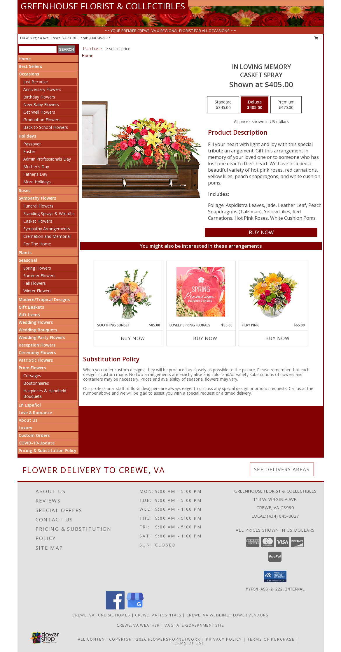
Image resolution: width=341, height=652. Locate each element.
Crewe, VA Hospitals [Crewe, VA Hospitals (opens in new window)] (158, 615)
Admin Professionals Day (47, 159)
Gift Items (29, 314)
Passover (32, 144)
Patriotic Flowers (36, 360)
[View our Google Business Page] (135, 608)
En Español (30, 405)
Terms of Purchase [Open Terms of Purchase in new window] (271, 639)
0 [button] (318, 38)
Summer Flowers (39, 275)
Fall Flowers (34, 283)
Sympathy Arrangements (46, 228)
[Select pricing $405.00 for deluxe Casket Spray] (254, 104)
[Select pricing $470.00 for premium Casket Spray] (286, 104)
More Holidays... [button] (38, 181)
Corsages (32, 375)
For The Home (37, 244)
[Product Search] (38, 49)
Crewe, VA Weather (138, 625)
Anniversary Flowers (42, 89)
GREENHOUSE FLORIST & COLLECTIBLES (102, 6)
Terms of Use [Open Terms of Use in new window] (188, 643)
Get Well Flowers (39, 112)
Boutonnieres (36, 383)
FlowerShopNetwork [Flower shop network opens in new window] (174, 639)
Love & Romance (35, 412)
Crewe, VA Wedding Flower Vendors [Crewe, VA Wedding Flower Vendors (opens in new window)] (227, 615)
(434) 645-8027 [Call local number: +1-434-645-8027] (99, 38)
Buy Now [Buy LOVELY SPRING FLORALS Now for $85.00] (205, 338)
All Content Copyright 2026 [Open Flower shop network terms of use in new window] (112, 639)
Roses (24, 190)
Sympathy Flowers (37, 198)
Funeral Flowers (38, 206)
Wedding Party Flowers (42, 337)
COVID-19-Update (37, 443)
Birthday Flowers (39, 97)
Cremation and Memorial (47, 236)
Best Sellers (30, 66)
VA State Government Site (194, 625)
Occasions (29, 74)
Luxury (25, 427)
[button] (275, 576)
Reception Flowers (37, 345)
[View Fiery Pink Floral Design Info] (273, 291)
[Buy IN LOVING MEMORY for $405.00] (261, 232)
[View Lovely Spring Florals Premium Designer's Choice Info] (200, 291)
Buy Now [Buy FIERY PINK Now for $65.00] (277, 338)
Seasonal (28, 260)
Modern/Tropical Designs (44, 299)
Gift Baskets (31, 307)
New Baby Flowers (41, 104)
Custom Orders (34, 435)
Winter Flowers (37, 291)
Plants (25, 252)
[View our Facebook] (115, 608)
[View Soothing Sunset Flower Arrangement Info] (128, 291)
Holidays (27, 136)
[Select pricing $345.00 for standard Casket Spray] (223, 104)
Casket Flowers (37, 221)
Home (25, 58)
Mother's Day (36, 166)
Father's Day (35, 174)
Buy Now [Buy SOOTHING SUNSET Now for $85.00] (133, 338)
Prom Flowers (32, 367)
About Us (28, 420)
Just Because (35, 82)
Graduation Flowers (41, 119)
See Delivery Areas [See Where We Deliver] (282, 469)
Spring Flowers (37, 268)
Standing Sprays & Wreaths (49, 213)
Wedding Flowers (36, 322)
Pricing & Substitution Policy (47, 450)
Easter (29, 151)
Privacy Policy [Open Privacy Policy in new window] (224, 639)
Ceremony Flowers (37, 352)
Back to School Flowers (45, 127)
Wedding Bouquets (38, 330)
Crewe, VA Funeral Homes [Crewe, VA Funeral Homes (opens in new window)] (101, 615)
